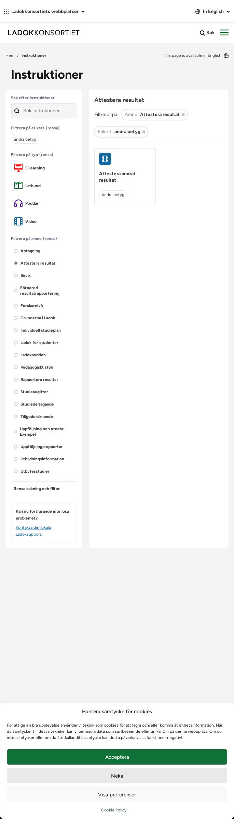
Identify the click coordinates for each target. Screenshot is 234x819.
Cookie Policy (113, 810)
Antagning (27, 250)
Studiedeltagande (34, 404)
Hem (9, 55)
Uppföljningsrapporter (38, 446)
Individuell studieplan (37, 330)
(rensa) (53, 128)
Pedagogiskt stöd (33, 367)
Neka (117, 776)
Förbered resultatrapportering (36, 290)
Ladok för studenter (36, 342)
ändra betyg (113, 194)
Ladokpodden (30, 355)
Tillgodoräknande (33, 416)
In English (212, 11)
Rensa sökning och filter (37, 488)
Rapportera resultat (36, 379)
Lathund (27, 186)
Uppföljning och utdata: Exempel (39, 431)
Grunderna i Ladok (34, 318)
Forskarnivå (28, 305)
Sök (207, 33)
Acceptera (117, 757)
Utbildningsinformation (39, 459)
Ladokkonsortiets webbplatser (44, 11)
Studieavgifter (31, 391)
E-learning (29, 168)
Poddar (26, 203)
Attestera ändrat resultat (117, 177)
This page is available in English (196, 55)
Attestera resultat (34, 263)
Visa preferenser (117, 795)
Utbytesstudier (32, 471)
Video (25, 221)
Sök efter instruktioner (33, 97)
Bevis (22, 275)
